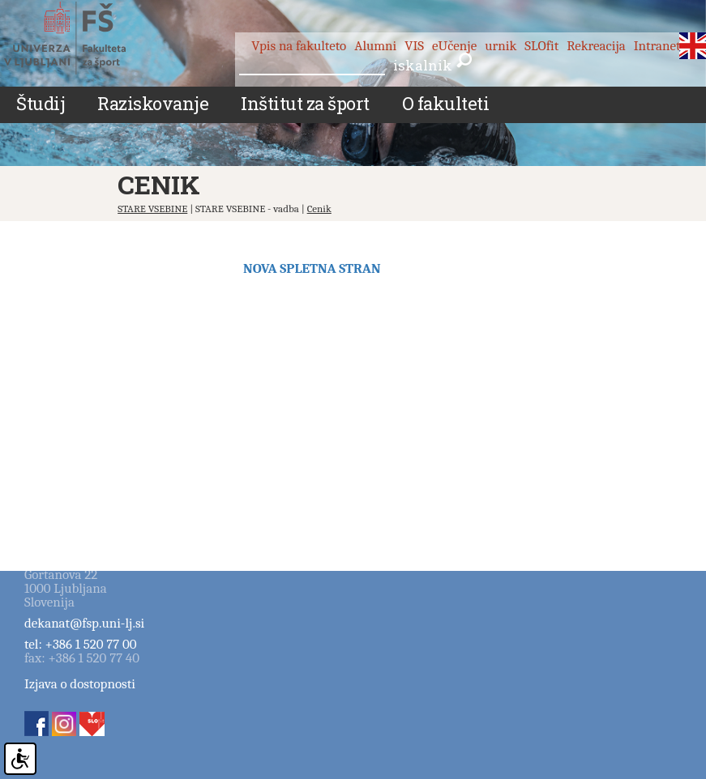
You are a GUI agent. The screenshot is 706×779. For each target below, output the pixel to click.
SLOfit (541, 45)
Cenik (319, 208)
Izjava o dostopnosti (79, 684)
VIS (414, 45)
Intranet (657, 45)
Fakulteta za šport (83, 38)
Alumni (375, 45)
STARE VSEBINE (152, 208)
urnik (500, 45)
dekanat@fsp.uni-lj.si (84, 623)
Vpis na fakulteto (298, 45)
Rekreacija (596, 45)
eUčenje (454, 45)
